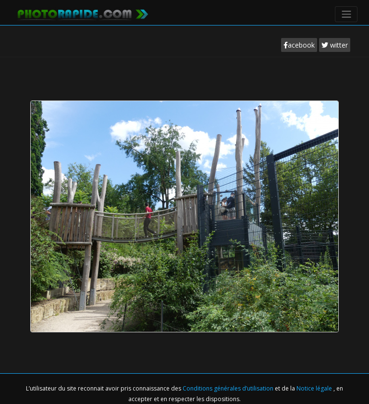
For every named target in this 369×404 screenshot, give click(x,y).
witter (334, 45)
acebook (299, 45)
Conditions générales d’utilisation (229, 388)
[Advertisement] (184, 86)
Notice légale (314, 388)
